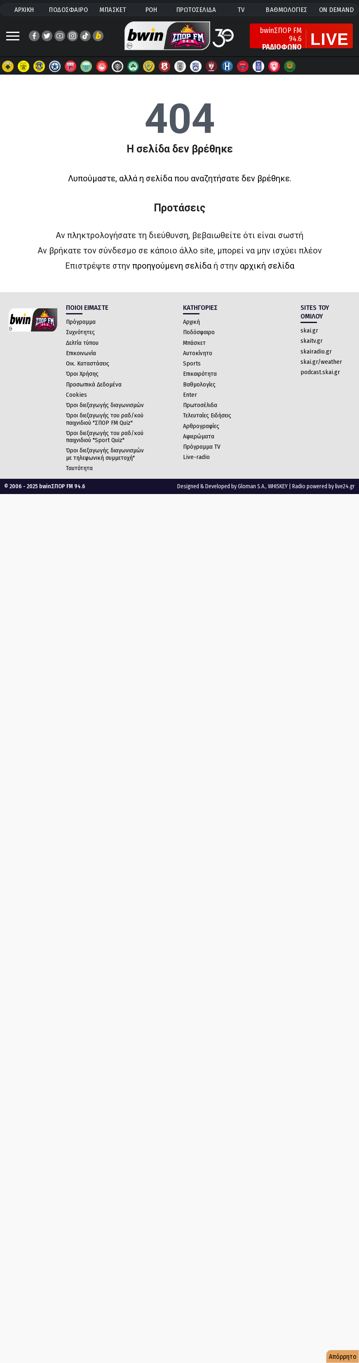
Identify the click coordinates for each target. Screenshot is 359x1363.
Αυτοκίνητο (197, 353)
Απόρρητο (343, 1357)
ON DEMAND (336, 10)
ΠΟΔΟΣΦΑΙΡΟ (68, 10)
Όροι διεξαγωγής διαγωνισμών (105, 405)
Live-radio (196, 457)
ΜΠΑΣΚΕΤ (113, 10)
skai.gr (309, 330)
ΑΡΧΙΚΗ (24, 10)
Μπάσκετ (194, 343)
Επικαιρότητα (200, 373)
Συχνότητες (80, 332)
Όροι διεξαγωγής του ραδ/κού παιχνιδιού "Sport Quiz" (104, 436)
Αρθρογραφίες (201, 426)
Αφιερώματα (198, 436)
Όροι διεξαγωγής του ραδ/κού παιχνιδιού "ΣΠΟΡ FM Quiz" (104, 419)
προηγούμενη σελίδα (171, 266)
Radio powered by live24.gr (323, 486)
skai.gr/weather (321, 361)
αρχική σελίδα (267, 266)
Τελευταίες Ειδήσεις (207, 415)
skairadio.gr (316, 351)
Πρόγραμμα (81, 322)
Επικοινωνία (81, 353)
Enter (190, 394)
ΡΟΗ (151, 10)
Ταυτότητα (79, 468)
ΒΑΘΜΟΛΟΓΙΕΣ (286, 10)
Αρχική (191, 322)
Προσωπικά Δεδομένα (94, 384)
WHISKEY (278, 486)
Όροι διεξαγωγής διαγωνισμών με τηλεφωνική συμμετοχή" (105, 454)
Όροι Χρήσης (82, 373)
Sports (192, 363)
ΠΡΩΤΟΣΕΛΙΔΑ (196, 10)
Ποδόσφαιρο (199, 332)
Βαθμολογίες (199, 384)
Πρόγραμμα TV (202, 446)
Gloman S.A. (251, 486)
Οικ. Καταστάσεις (87, 363)
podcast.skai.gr (320, 372)
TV (241, 10)
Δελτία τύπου (82, 343)
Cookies (76, 394)
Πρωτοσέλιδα (200, 405)
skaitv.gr (311, 340)
